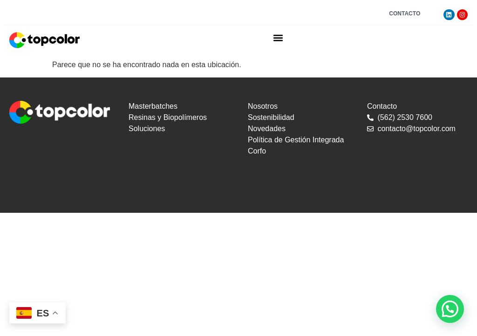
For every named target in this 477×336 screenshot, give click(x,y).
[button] (278, 37)
